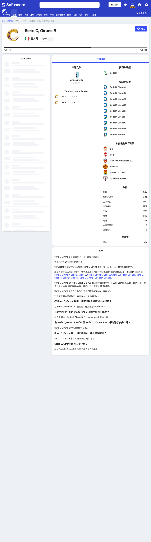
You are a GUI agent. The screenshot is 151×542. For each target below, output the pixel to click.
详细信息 (101, 59)
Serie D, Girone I (103, 278)
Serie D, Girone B (78, 275)
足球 (3, 21)
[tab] (100, 59)
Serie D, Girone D (111, 275)
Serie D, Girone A (62, 275)
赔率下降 (140, 13)
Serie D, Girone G (71, 278)
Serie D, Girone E (128, 275)
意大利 (10, 21)
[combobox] (46, 39)
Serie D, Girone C (95, 275)
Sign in (115, 5)
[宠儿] (141, 28)
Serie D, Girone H (87, 278)
